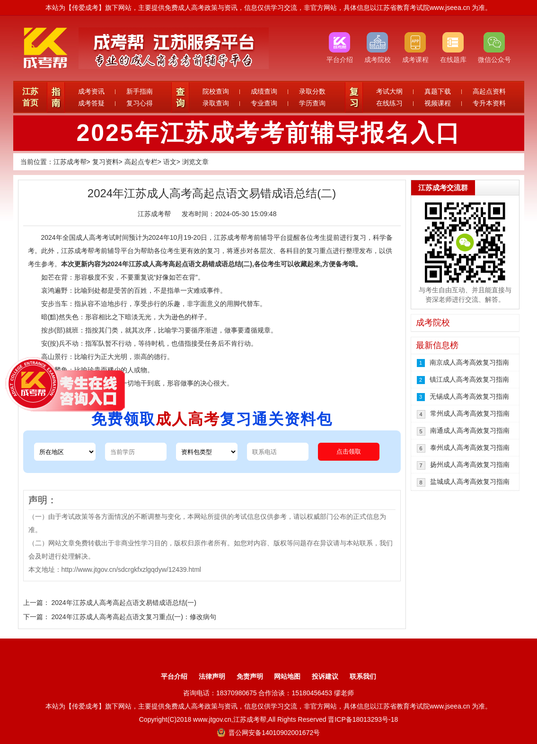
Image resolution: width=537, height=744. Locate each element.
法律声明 (212, 676)
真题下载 (437, 91)
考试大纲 (389, 91)
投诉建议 (325, 676)
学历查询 (312, 103)
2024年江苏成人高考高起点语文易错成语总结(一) (123, 602)
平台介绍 (174, 676)
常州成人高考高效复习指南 (470, 413)
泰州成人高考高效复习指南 (470, 447)
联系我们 (363, 676)
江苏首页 (30, 97)
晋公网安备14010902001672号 (268, 732)
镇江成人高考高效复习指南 (469, 379)
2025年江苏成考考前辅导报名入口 (268, 133)
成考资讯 (91, 91)
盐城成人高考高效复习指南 (470, 481)
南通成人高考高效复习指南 (470, 430)
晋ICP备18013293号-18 (363, 719)
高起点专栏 (141, 162)
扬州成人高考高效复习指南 (470, 464)
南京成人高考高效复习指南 (469, 362)
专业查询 (264, 103)
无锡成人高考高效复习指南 (469, 396)
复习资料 (105, 162)
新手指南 (139, 91)
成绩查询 (264, 91)
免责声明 (250, 676)
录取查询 (215, 103)
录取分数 (312, 91)
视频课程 (437, 103)
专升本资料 (489, 103)
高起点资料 (489, 91)
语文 (169, 162)
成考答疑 (91, 103)
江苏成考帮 (70, 162)
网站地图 (287, 676)
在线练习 (389, 103)
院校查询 (215, 91)
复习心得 (139, 103)
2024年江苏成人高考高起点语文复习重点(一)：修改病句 (133, 617)
